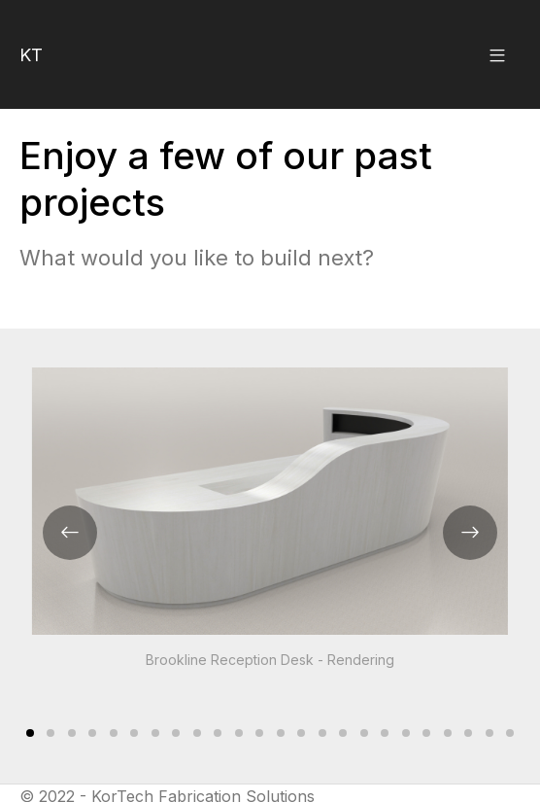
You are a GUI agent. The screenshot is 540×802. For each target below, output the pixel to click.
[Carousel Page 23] (489, 733)
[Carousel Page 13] (280, 733)
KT (31, 55)
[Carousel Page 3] (72, 733)
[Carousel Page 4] (92, 733)
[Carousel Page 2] (50, 733)
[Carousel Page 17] (364, 733)
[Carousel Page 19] (406, 733)
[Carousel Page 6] (134, 733)
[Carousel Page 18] (385, 733)
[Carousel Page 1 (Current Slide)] (30, 733)
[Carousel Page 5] (113, 733)
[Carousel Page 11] (239, 733)
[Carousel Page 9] (197, 733)
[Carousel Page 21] (447, 733)
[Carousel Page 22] (469, 733)
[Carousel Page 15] (322, 733)
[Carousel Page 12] (259, 733)
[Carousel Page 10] (217, 733)
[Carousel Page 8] (175, 733)
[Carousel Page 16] (343, 733)
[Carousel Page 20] (427, 733)
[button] (497, 54)
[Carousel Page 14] (302, 733)
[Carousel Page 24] (511, 733)
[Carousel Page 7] (155, 733)
